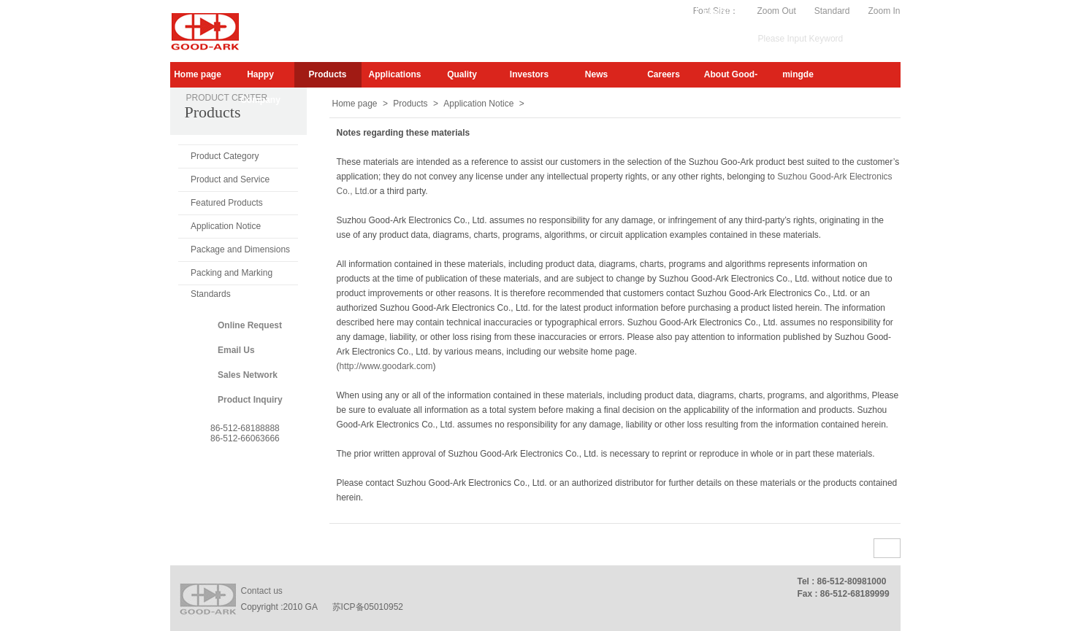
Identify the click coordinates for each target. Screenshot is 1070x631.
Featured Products (227, 203)
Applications (394, 74)
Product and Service (230, 179)
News (596, 74)
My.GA (643, 11)
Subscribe (597, 11)
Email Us (236, 350)
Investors (529, 74)
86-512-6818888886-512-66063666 (245, 433)
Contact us (262, 591)
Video (679, 11)
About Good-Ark (730, 78)
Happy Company (260, 78)
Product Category (225, 156)
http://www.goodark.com (386, 366)
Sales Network (248, 375)
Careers (663, 74)
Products (327, 74)
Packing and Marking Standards (231, 276)
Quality (462, 74)
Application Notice (226, 226)
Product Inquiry (250, 400)
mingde (798, 74)
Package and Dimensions (240, 249)
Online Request (250, 325)
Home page (197, 74)
